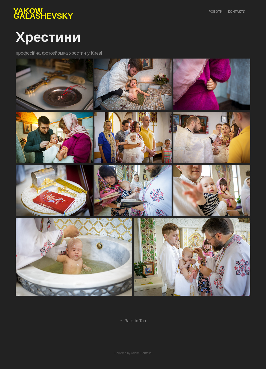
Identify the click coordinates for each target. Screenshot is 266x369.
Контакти (236, 11)
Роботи (215, 11)
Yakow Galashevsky (43, 13)
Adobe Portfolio (141, 353)
